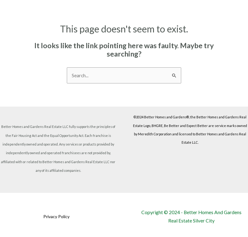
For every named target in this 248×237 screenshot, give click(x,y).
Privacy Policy (56, 216)
